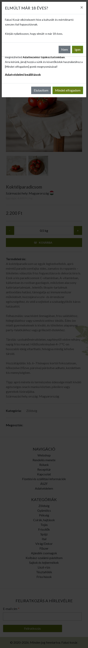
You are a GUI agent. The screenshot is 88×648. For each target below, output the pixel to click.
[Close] (81, 7)
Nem (64, 49)
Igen (78, 49)
